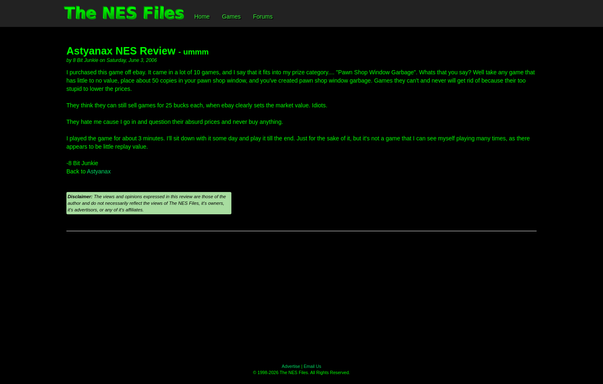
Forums (262, 16)
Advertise (291, 366)
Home (202, 16)
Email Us (312, 366)
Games (231, 16)
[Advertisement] (301, 297)
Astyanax (99, 171)
